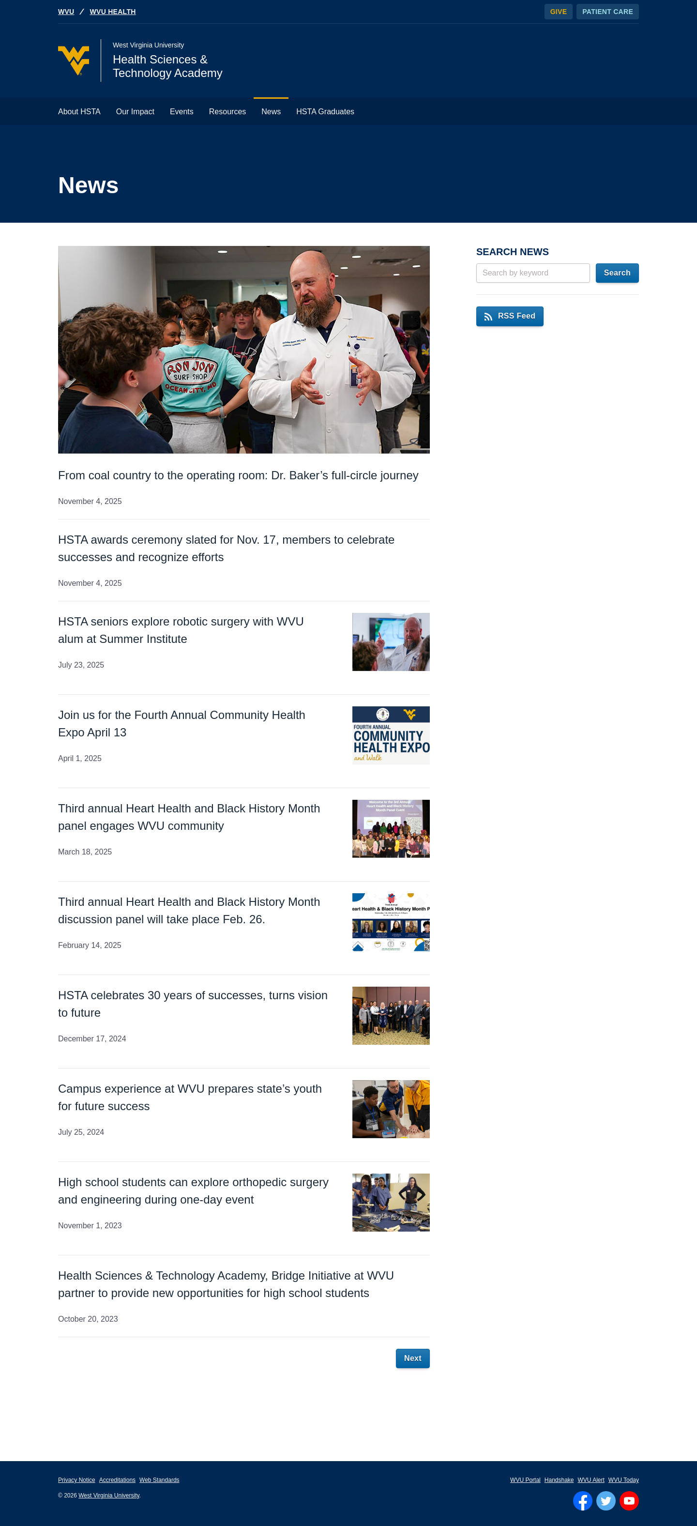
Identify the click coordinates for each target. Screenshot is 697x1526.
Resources (227, 111)
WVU (66, 11)
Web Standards (159, 1480)
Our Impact (135, 111)
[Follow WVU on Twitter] (606, 1501)
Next (413, 1358)
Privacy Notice (76, 1480)
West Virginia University (108, 1495)
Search (617, 273)
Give (558, 11)
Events (182, 111)
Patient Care (607, 11)
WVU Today (623, 1480)
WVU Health (113, 11)
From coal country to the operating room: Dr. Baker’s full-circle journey (238, 475)
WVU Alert (591, 1480)
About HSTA (79, 111)
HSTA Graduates (325, 111)
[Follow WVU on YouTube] (629, 1501)
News (271, 111)
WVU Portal (525, 1480)
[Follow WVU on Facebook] (582, 1501)
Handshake (559, 1480)
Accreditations (117, 1480)
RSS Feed (510, 316)
